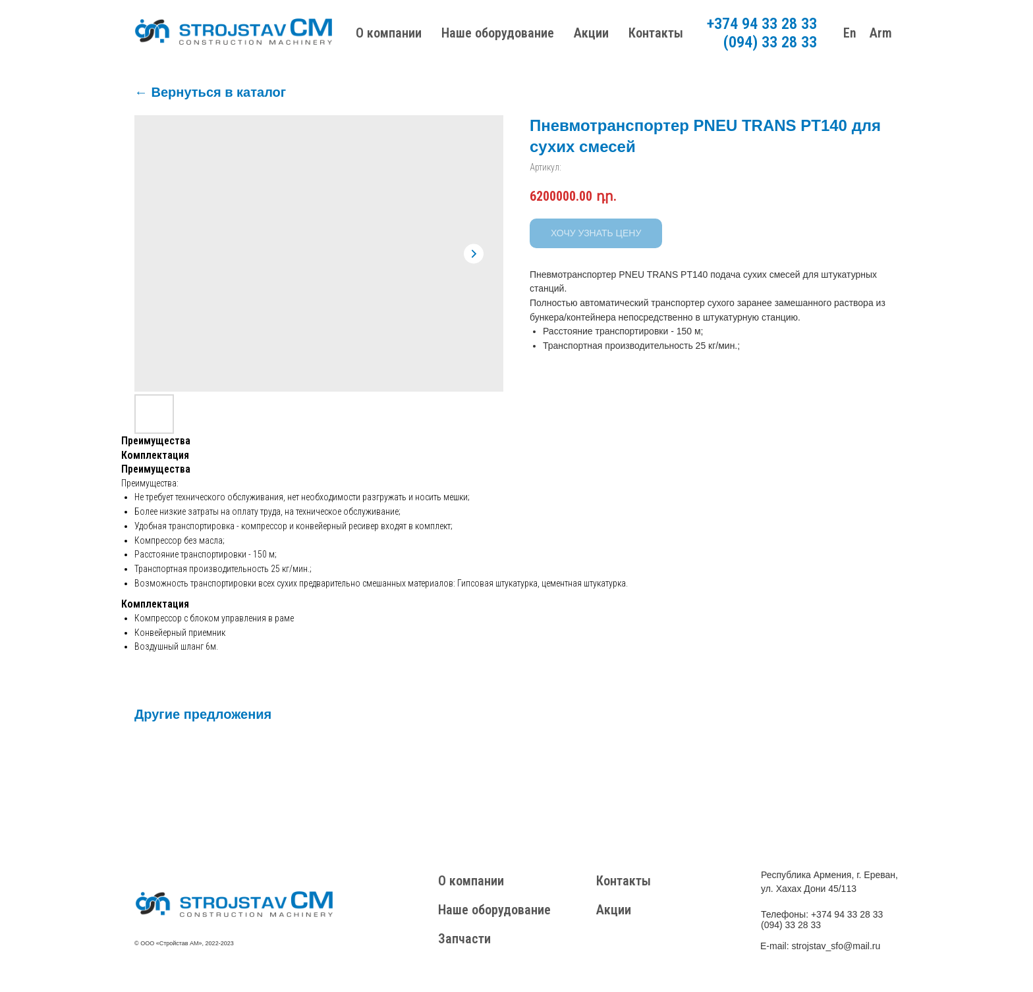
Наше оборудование (497, 33)
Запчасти (464, 939)
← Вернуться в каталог (210, 92)
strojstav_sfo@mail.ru (835, 946)
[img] (234, 904)
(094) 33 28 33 (770, 42)
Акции (591, 33)
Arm (881, 33)
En (849, 33)
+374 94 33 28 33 (762, 23)
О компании (389, 33)
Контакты (655, 33)
